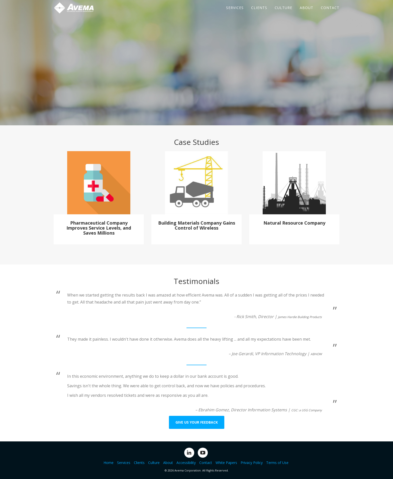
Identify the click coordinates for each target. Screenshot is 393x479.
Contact (330, 12)
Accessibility (186, 462)
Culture (283, 12)
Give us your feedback (196, 422)
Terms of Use (277, 462)
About (306, 12)
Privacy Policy (252, 462)
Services (235, 12)
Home (109, 462)
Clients (259, 12)
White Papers (226, 462)
